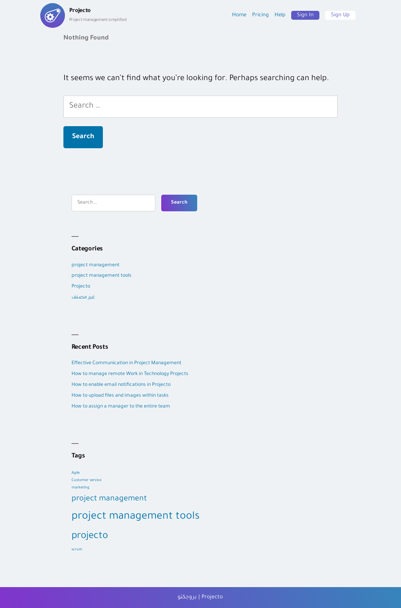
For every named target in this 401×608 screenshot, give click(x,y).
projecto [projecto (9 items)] (90, 536)
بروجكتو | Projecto (200, 597)
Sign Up (340, 15)
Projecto (81, 286)
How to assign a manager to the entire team (121, 406)
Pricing (260, 15)
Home (239, 15)
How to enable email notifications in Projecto (121, 385)
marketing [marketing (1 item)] (80, 488)
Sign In (305, 15)
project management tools (101, 276)
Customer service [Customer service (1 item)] (86, 480)
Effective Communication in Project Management (127, 363)
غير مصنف (83, 297)
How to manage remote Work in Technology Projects (130, 374)
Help (280, 15)
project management (95, 265)
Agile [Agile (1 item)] (76, 473)
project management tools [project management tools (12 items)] (136, 516)
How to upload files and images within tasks (120, 396)
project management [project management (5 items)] (109, 499)
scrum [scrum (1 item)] (77, 550)
